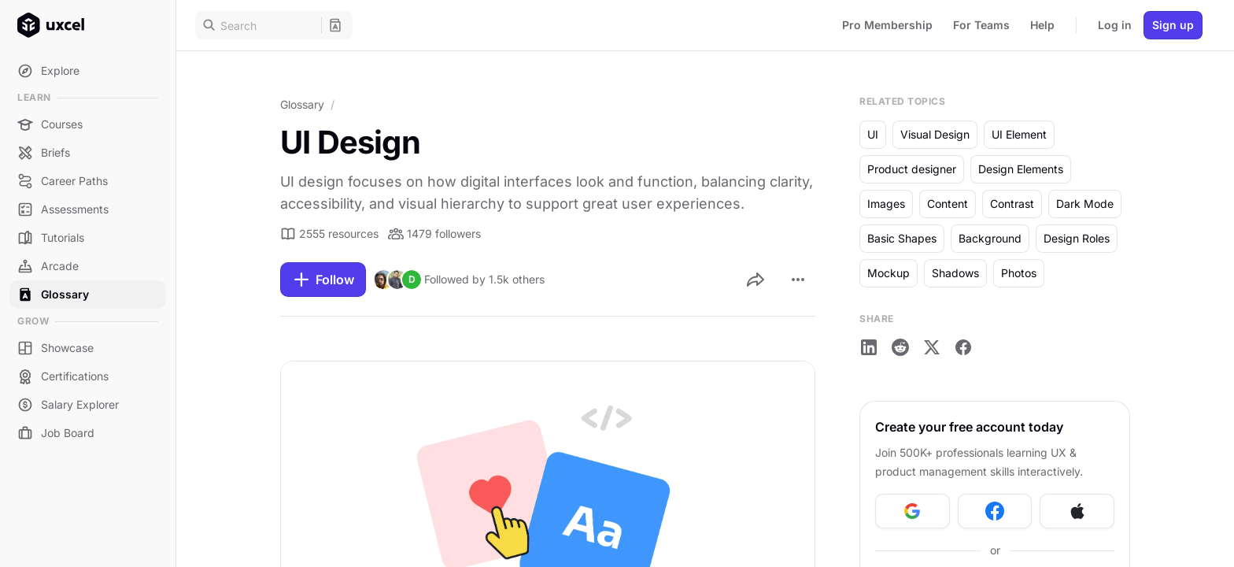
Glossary (302, 104)
